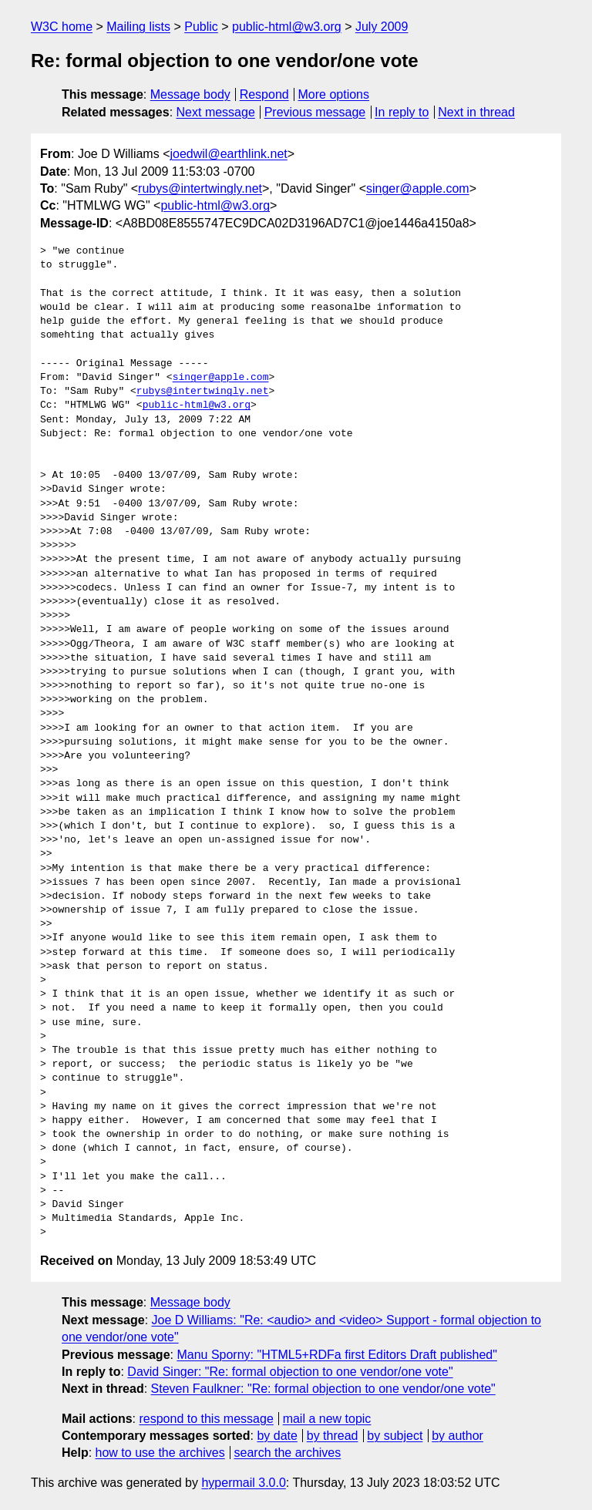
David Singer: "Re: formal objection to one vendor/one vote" (289, 1371)
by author (457, 1435)
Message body (190, 94)
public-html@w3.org (286, 26)
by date (277, 1435)
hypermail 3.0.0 (243, 1482)
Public (201, 26)
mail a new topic (327, 1418)
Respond (264, 94)
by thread (332, 1435)
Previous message (315, 112)
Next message (216, 112)
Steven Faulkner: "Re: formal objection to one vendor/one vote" (323, 1388)
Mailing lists (138, 26)
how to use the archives (160, 1452)
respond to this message (206, 1418)
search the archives (287, 1452)
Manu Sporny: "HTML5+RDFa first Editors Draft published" (337, 1354)
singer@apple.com (417, 188)
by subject (394, 1435)
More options (334, 94)
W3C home (61, 26)
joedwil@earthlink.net (228, 153)
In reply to (402, 112)
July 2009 (382, 26)
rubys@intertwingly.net (200, 188)
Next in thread (476, 112)
